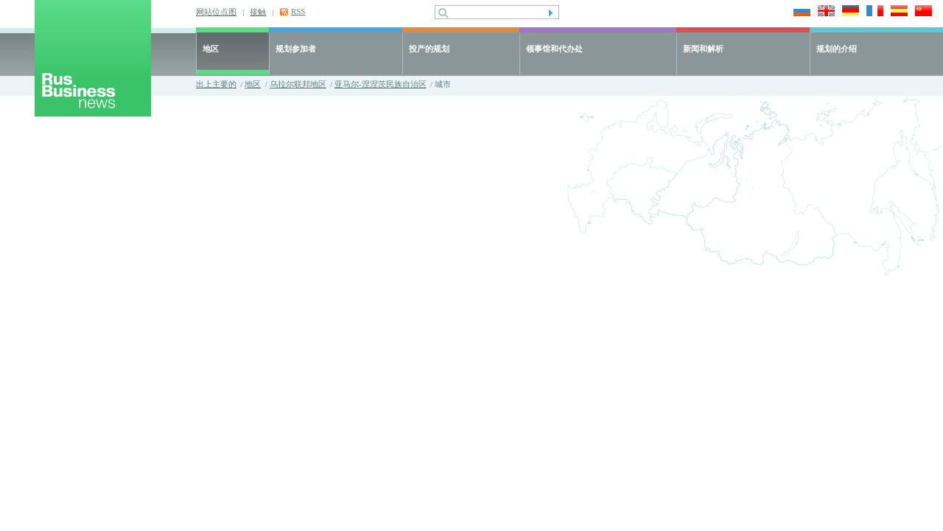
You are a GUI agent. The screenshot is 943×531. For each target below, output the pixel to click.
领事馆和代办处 (554, 48)
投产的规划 (429, 48)
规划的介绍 (836, 48)
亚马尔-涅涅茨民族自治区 (380, 84)
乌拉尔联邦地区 (298, 84)
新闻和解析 (703, 48)
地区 (211, 48)
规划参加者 (296, 48)
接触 (258, 11)
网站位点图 (216, 11)
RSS (298, 11)
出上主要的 (216, 84)
